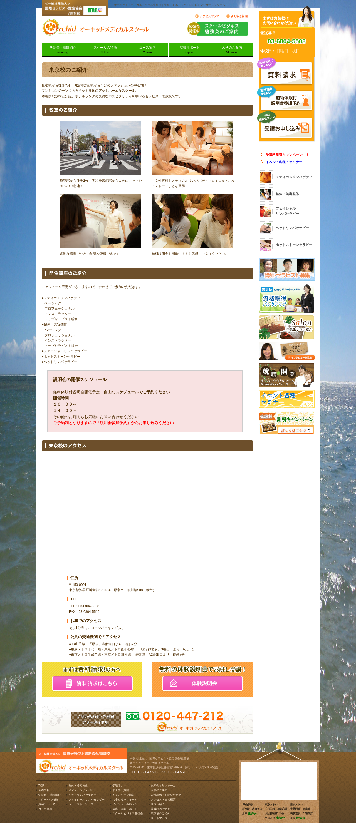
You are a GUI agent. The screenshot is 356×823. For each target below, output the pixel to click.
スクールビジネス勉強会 (127, 813)
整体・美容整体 (78, 785)
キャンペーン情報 (123, 794)
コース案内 (147, 50)
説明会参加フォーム (163, 785)
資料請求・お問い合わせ (166, 794)
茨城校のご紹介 (160, 808)
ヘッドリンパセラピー (82, 794)
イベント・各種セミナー (127, 804)
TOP (41, 785)
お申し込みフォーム (124, 799)
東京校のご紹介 (160, 813)
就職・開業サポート (124, 808)
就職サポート (189, 50)
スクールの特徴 (105, 50)
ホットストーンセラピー (83, 804)
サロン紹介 (158, 804)
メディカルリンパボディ (83, 790)
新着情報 (44, 790)
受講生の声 (119, 785)
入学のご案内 (231, 50)
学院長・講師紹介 (62, 50)
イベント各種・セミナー (284, 162)
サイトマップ (159, 818)
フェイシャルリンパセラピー (86, 799)
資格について (46, 804)
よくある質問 (120, 790)
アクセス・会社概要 (163, 799)
